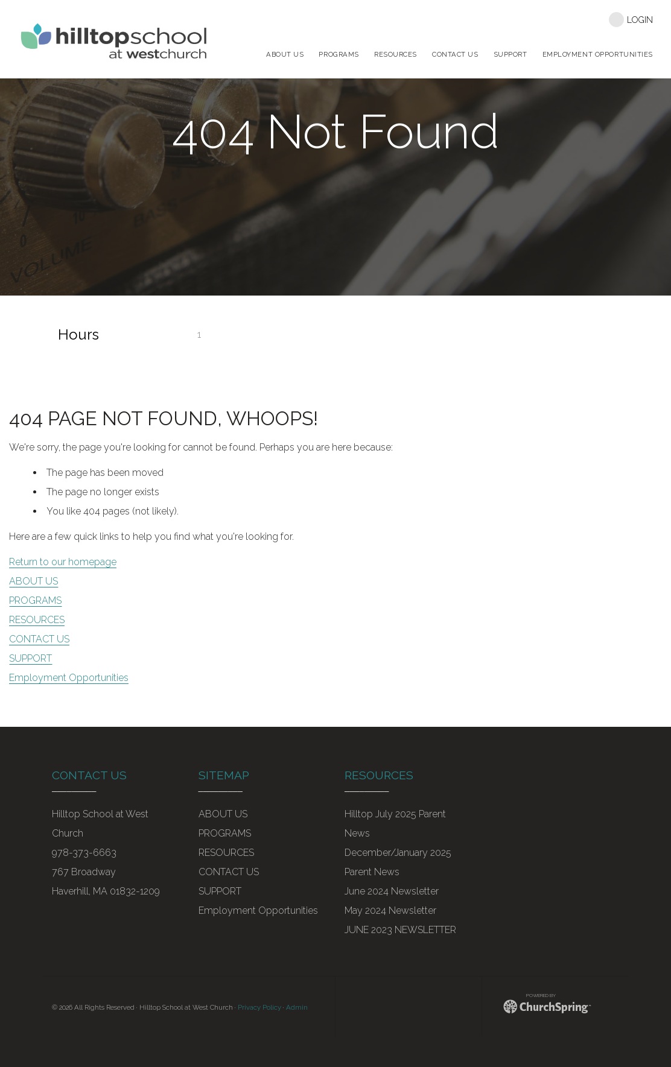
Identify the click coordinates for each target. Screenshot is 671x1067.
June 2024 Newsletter (392, 891)
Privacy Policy (259, 1007)
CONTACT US (39, 639)
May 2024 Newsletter (390, 910)
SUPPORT (30, 658)
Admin (297, 1007)
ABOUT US (33, 581)
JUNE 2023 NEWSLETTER (400, 930)
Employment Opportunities (69, 677)
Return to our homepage (62, 562)
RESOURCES (37, 619)
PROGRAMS (35, 600)
